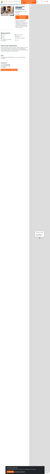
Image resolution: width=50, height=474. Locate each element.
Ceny (41, 1)
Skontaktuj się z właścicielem (21, 17)
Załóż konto (38, 2)
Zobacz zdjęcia (10, 14)
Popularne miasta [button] (16, 1)
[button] (39, 238)
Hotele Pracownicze (3, 4)
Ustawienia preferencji (20, 471)
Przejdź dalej (10, 471)
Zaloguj (44, 1)
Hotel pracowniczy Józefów (13, 4)
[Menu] (47, 1)
